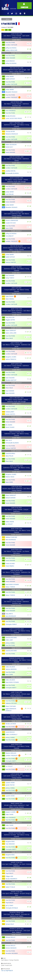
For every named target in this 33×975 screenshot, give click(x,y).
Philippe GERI (9, 876)
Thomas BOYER (10, 131)
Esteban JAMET (10, 412)
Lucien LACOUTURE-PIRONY (14, 118)
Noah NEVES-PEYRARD (12, 584)
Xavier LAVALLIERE (11, 333)
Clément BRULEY (10, 937)
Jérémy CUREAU (10, 643)
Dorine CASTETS (10, 414)
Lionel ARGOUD (10, 61)
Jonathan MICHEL (11, 171)
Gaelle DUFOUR (10, 79)
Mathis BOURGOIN (11, 144)
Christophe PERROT (11, 624)
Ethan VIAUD (9, 338)
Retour (7, 19)
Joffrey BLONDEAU (11, 48)
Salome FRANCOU (11, 359)
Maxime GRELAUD (11, 753)
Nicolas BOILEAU (10, 116)
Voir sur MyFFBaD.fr (7, 970)
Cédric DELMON (10, 667)
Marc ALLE (9, 440)
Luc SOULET (9, 524)
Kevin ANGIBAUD (10, 110)
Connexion (24, 6)
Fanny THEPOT (10, 278)
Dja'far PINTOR (10, 785)
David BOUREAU (10, 453)
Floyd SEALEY (9, 873)
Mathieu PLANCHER (11, 537)
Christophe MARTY (11, 687)
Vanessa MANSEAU (11, 669)
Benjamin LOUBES (11, 357)
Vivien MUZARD (10, 378)
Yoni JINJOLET (10, 236)
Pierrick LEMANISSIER (12, 220)
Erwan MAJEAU (10, 566)
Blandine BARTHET (11, 380)
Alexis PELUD (9, 456)
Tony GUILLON (10, 317)
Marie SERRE (9, 228)
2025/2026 (13, 8)
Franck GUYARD (10, 563)
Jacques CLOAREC (11, 812)
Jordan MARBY (10, 76)
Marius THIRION (10, 587)
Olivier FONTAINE (11, 706)
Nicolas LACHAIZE (11, 723)
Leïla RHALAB (9, 194)
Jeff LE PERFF (9, 905)
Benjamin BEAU (10, 841)
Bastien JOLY (9, 147)
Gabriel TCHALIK (10, 887)
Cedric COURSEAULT (11, 734)
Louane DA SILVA (11, 223)
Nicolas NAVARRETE (11, 879)
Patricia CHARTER (11, 262)
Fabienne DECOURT (11, 703)
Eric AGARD (9, 425)
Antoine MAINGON (11, 948)
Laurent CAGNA (10, 782)
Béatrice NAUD (10, 477)
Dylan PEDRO (9, 296)
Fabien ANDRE (10, 521)
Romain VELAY (10, 924)
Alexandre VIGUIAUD (11, 92)
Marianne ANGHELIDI (12, 134)
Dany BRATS (9, 614)
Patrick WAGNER (10, 58)
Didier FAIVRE (9, 814)
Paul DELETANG (10, 42)
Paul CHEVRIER (10, 275)
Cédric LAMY (9, 640)
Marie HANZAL (10, 299)
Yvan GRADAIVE (10, 844)
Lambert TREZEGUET (12, 97)
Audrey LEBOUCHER (11, 50)
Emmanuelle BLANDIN (12, 173)
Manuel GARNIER (10, 498)
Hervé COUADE (10, 427)
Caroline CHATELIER (11, 45)
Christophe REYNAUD (12, 908)
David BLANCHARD (11, 637)
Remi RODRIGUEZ (11, 539)
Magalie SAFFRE (10, 320)
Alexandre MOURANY (12, 953)
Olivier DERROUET (11, 330)
